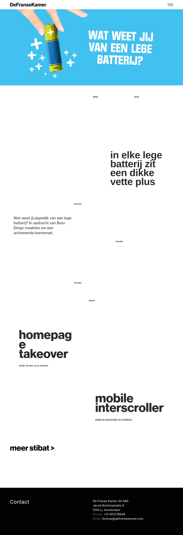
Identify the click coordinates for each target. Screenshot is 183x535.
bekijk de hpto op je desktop (33, 365)
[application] (129, 350)
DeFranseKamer (28, 4)
